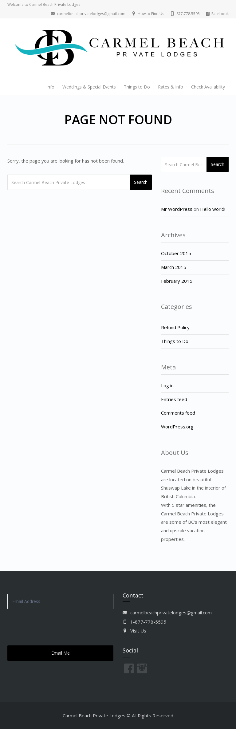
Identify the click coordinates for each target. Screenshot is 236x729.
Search (141, 182)
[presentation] (54, 627)
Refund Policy (175, 327)
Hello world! (212, 209)
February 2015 (176, 281)
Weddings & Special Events (89, 87)
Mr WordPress (176, 209)
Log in (167, 385)
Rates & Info (170, 87)
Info (50, 87)
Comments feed (178, 413)
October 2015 (176, 253)
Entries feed (174, 399)
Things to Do (137, 87)
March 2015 (173, 267)
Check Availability (208, 87)
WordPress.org (177, 427)
